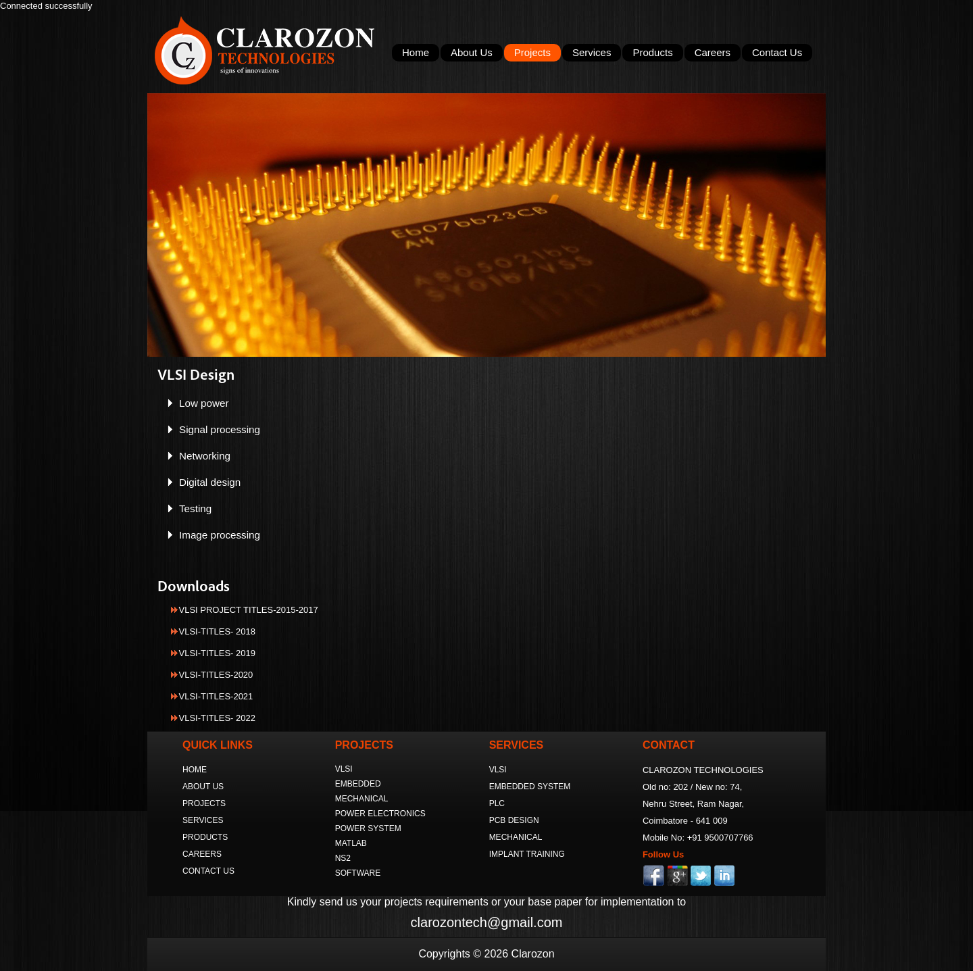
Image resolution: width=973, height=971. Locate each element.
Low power (204, 403)
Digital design (210, 482)
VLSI (344, 769)
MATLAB (351, 843)
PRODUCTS (205, 837)
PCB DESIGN (514, 820)
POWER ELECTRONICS (380, 813)
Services (592, 52)
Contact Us (777, 52)
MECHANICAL (362, 798)
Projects (532, 52)
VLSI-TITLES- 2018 (217, 631)
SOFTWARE (358, 873)
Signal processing (219, 429)
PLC (497, 803)
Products (652, 52)
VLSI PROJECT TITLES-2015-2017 (248, 610)
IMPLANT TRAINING (527, 854)
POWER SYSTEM (368, 828)
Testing (195, 508)
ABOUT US (203, 786)
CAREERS (202, 854)
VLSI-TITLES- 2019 (217, 653)
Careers (712, 52)
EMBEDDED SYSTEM (530, 786)
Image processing (219, 535)
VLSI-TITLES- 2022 (217, 718)
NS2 (343, 858)
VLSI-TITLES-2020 (216, 675)
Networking (204, 456)
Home (415, 52)
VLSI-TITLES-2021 (216, 696)
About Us (472, 52)
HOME (194, 769)
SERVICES (202, 820)
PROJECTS (204, 803)
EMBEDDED (358, 784)
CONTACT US (208, 871)
